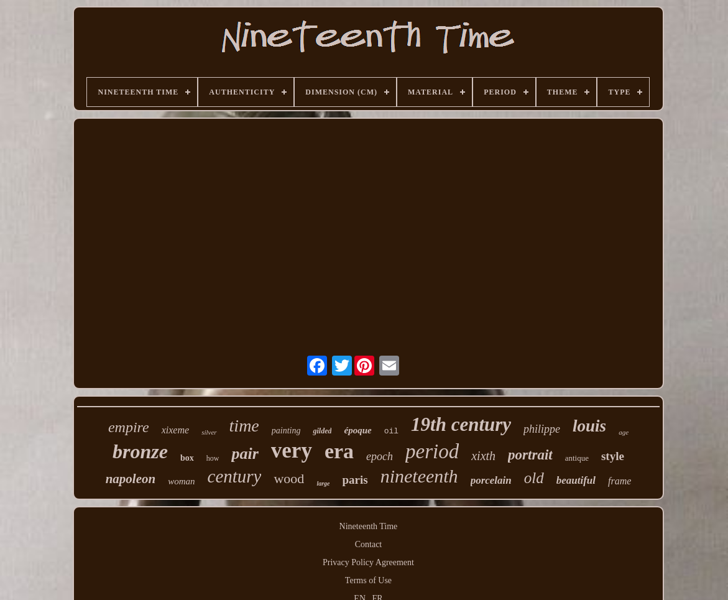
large (322, 483)
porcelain (491, 480)
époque (357, 430)
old (534, 477)
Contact (368, 544)
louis (589, 426)
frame (619, 481)
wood (289, 478)
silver (208, 432)
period (432, 451)
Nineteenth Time (368, 526)
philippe (541, 429)
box (187, 458)
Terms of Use (368, 580)
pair (244, 454)
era (339, 451)
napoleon (131, 478)
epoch (379, 456)
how (212, 458)
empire (128, 427)
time (244, 425)
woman (181, 481)
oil (391, 431)
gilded (322, 431)
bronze (140, 451)
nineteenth (419, 476)
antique (577, 458)
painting (286, 430)
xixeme (175, 430)
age (624, 432)
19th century (461, 424)
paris (354, 479)
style (612, 456)
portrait (530, 455)
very (291, 450)
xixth (483, 456)
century (235, 476)
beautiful (576, 480)
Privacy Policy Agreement (368, 562)
